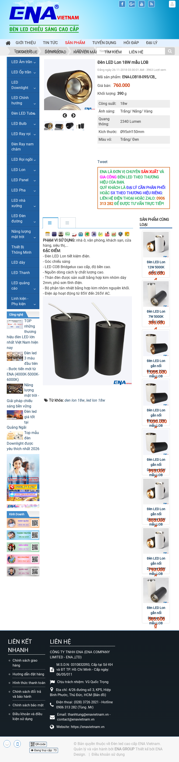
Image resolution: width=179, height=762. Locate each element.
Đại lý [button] (151, 42)
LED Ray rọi (21, 134)
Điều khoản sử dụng (108, 754)
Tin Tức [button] (50, 42)
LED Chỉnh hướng (20, 100)
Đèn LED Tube (23, 113)
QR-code (38, 744)
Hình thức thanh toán (29, 683)
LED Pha (18, 190)
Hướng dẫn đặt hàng (28, 674)
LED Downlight (19, 85)
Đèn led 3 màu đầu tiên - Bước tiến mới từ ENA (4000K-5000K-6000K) (23, 366)
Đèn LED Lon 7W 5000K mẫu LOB (156, 317)
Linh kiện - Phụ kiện (19, 301)
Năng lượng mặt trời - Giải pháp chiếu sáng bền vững (23, 395)
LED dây (18, 262)
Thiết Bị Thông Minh (21, 250)
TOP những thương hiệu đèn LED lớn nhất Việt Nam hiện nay (22, 334)
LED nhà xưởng (18, 203)
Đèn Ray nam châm (22, 147)
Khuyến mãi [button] (85, 52)
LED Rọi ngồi (22, 159)
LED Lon (18, 169)
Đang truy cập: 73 (44, 750)
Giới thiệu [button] (26, 42)
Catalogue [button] (27, 52)
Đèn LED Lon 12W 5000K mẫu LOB (156, 267)
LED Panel (19, 180)
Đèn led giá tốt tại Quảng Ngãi (22, 419)
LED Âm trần (21, 62)
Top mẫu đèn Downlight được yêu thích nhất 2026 (23, 441)
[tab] (50, 223)
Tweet (102, 162)
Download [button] (55, 52)
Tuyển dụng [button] (104, 42)
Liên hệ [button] (136, 52)
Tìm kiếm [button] (113, 52)
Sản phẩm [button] (75, 42)
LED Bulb (19, 123)
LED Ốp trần (21, 72)
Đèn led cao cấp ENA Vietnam (135, 743)
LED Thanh (20, 272)
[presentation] (64, 115)
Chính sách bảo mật (28, 705)
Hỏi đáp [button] (131, 42)
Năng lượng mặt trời (21, 234)
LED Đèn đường (18, 218)
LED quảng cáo (20, 285)
